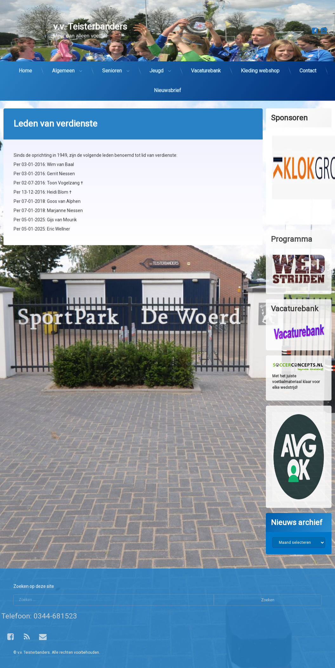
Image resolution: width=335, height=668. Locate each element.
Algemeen (63, 64)
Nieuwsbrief (167, 84)
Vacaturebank (206, 64)
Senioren (112, 64)
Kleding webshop (260, 64)
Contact (307, 64)
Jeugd (156, 64)
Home (25, 64)
